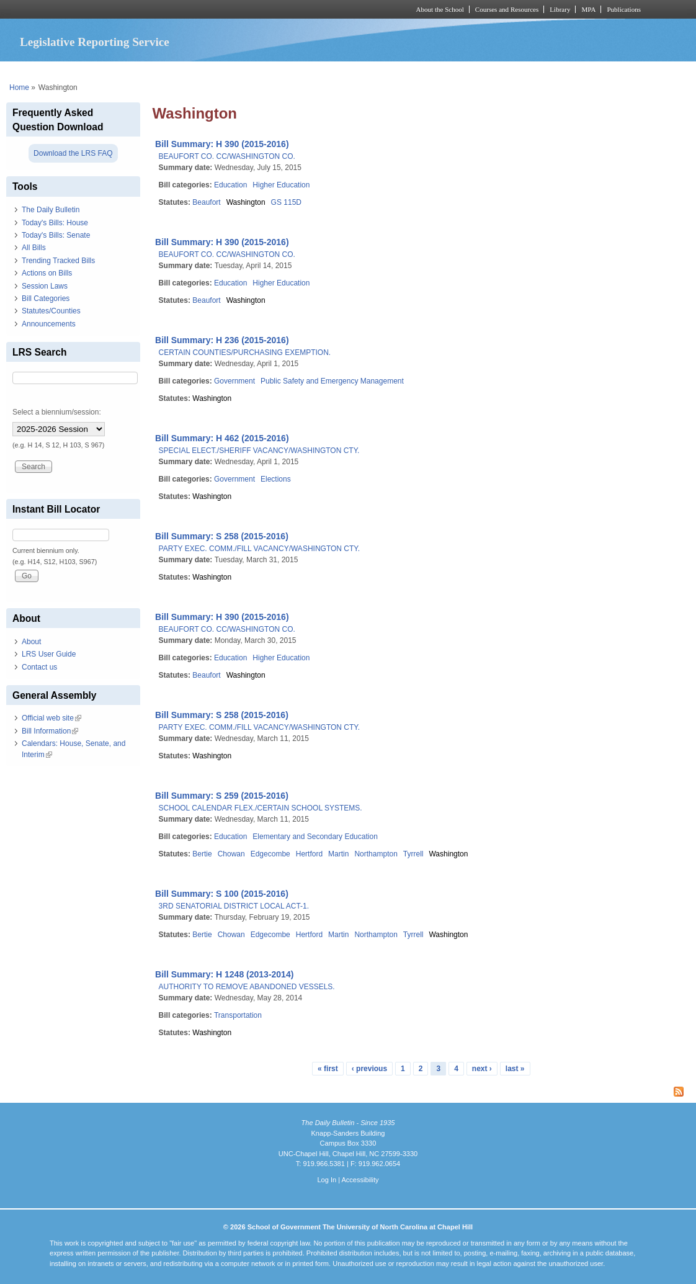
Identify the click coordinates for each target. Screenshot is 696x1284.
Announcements (49, 324)
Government (234, 381)
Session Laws (45, 286)
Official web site (51, 718)
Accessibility (359, 1179)
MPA (588, 9)
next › (482, 1068)
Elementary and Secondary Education (314, 836)
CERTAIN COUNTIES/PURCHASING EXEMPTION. (245, 352)
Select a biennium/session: (56, 412)
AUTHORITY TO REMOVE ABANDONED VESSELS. (247, 986)
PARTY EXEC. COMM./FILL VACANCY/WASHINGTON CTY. (259, 548)
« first (328, 1068)
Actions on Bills (47, 273)
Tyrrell (413, 854)
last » (515, 1068)
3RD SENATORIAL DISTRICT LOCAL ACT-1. (234, 906)
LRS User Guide (49, 654)
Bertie (202, 854)
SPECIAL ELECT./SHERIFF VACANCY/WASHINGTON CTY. (259, 450)
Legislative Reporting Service (94, 41)
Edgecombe (270, 854)
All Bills (34, 247)
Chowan (231, 854)
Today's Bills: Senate (56, 235)
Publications (624, 9)
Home (19, 87)
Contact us (39, 667)
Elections (276, 479)
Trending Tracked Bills (58, 260)
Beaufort (206, 202)
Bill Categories (45, 298)
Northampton (375, 854)
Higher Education (281, 185)
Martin (338, 854)
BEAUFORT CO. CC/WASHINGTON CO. (227, 156)
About (31, 641)
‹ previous (369, 1068)
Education (230, 185)
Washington (245, 202)
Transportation (238, 1015)
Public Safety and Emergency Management (332, 381)
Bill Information (50, 731)
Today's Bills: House (55, 222)
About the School (440, 9)
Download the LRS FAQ (72, 153)
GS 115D (286, 202)
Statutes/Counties (51, 311)
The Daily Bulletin (50, 209)
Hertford (309, 854)
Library (560, 9)
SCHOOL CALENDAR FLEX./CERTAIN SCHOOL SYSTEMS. (260, 808)
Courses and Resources (506, 9)
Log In (326, 1179)
